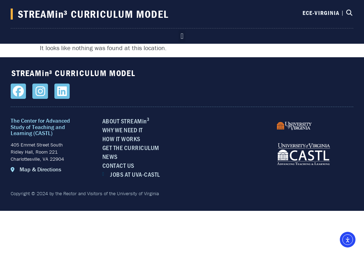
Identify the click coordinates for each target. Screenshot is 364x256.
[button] (181, 36)
